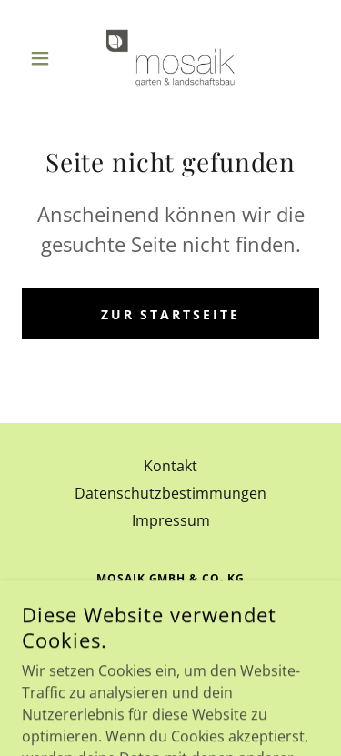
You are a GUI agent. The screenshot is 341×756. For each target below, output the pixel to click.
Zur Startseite (171, 314)
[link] (170, 58)
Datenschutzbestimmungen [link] (170, 493)
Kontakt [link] (170, 466)
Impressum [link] (171, 520)
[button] (44, 58)
